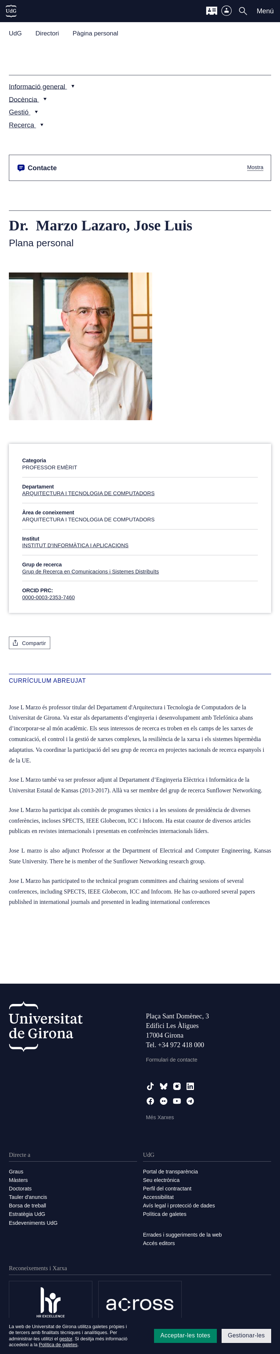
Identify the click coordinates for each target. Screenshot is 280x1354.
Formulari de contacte (171, 1060)
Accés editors (159, 1243)
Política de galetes (165, 1214)
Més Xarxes (160, 1117)
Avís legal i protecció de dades (179, 1206)
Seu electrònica (161, 1180)
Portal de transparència (170, 1172)
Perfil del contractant (167, 1189)
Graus (16, 1172)
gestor (65, 1338)
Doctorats (20, 1189)
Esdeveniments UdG (33, 1223)
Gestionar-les (246, 1335)
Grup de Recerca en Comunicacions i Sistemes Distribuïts (90, 572)
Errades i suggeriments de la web (182, 1235)
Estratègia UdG (27, 1214)
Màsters (18, 1180)
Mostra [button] (255, 167)
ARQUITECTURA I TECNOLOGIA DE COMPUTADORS (88, 493)
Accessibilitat (158, 1197)
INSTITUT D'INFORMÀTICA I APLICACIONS (75, 545)
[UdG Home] (11, 11)
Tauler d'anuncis (28, 1197)
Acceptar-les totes (185, 1335)
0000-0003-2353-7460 (48, 597)
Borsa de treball (27, 1206)
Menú (265, 11)
